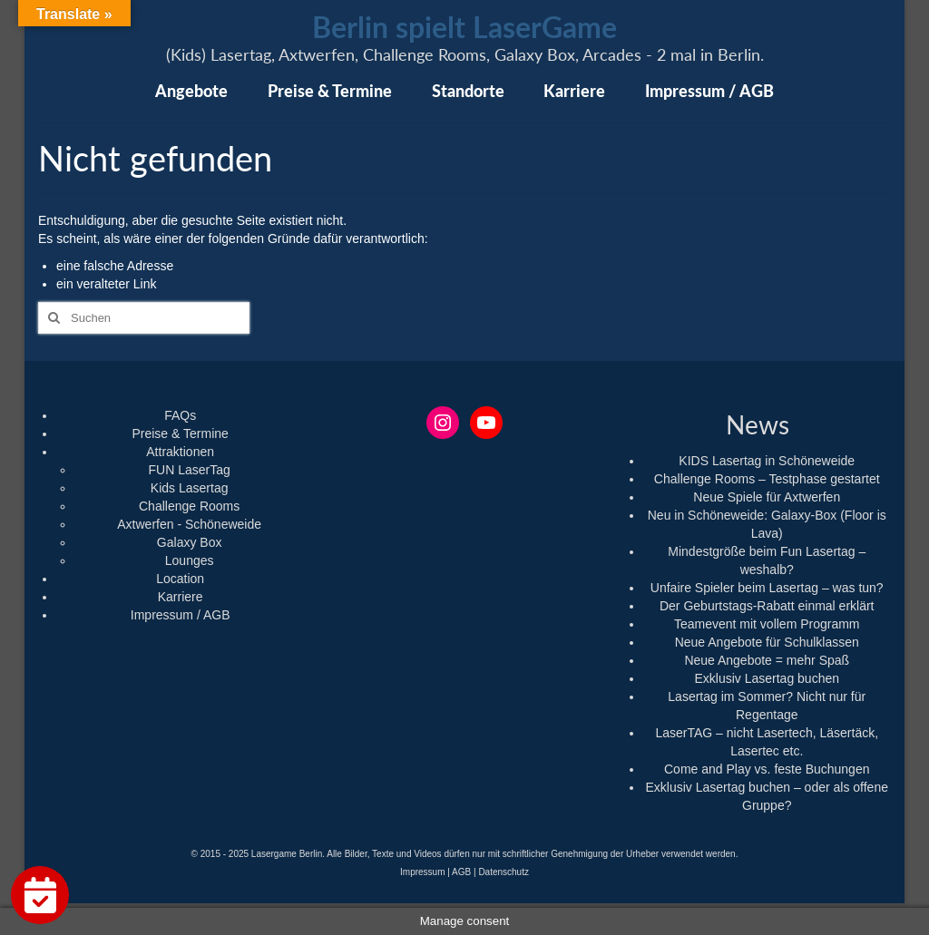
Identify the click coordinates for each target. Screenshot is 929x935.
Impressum (422, 872)
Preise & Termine (180, 433)
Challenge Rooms (189, 506)
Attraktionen (180, 451)
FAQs (180, 415)
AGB (461, 872)
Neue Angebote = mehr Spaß (766, 660)
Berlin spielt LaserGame (464, 26)
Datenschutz (503, 872)
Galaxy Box (189, 542)
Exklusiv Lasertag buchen (766, 678)
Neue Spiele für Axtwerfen (766, 497)
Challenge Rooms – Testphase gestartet (767, 479)
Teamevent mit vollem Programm (767, 624)
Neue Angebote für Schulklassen (767, 642)
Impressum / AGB (180, 615)
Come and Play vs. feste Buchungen (766, 769)
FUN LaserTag (189, 470)
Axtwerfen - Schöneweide (189, 524)
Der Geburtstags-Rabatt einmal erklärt (767, 606)
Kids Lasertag (190, 488)
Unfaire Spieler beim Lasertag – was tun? (767, 587)
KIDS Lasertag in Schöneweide (767, 460)
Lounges (189, 560)
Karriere (180, 596)
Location (180, 578)
